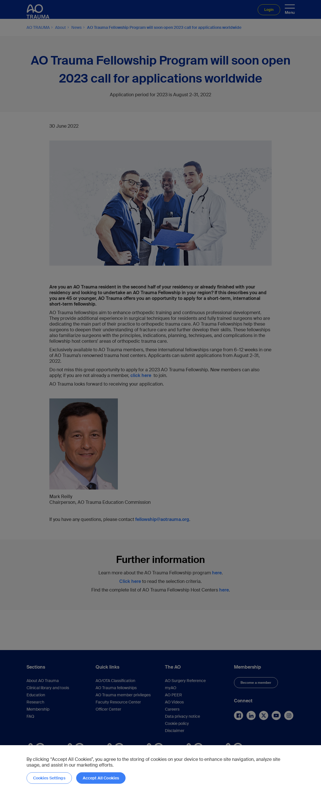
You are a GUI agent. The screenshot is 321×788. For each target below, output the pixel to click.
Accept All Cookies (101, 778)
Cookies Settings (49, 778)
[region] (160, 766)
